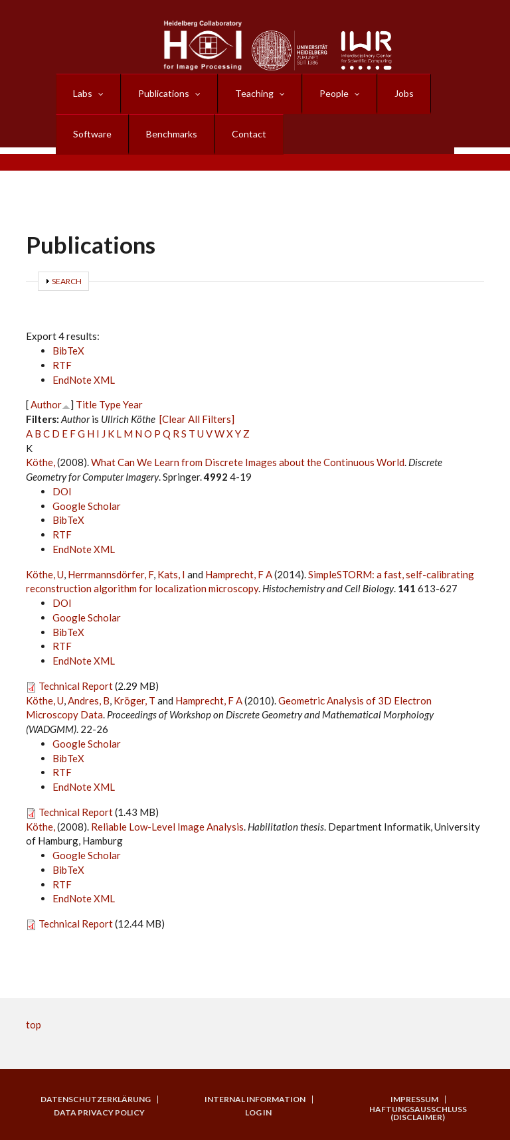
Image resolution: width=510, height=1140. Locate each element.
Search (67, 281)
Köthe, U (45, 574)
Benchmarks (171, 133)
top (33, 1024)
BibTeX (68, 351)
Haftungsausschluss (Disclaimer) (418, 1113)
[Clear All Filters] (196, 419)
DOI (62, 491)
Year (133, 404)
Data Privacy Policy (99, 1113)
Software (92, 133)
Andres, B (89, 700)
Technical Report (76, 686)
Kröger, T (134, 700)
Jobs (404, 93)
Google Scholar (86, 506)
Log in (258, 1113)
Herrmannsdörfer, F (110, 574)
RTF (62, 365)
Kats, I (171, 574)
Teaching (254, 93)
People (334, 93)
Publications (163, 93)
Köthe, (41, 462)
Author (46, 404)
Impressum (414, 1099)
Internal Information (255, 1099)
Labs (82, 93)
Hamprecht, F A (238, 574)
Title (86, 404)
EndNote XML (83, 380)
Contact (249, 133)
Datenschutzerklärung (96, 1099)
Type (110, 404)
